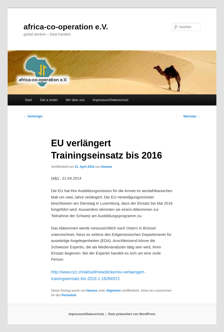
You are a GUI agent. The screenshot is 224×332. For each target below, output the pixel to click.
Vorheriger (33, 116)
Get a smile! (49, 100)
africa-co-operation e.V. (66, 27)
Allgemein (113, 290)
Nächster (191, 116)
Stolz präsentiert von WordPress (131, 314)
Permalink (68, 295)
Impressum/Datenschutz (110, 100)
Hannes (106, 167)
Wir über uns (75, 100)
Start (28, 100)
